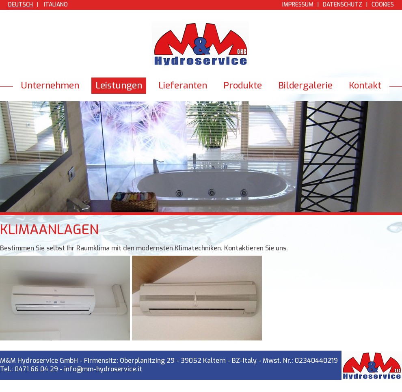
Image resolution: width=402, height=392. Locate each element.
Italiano (56, 5)
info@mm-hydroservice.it (103, 369)
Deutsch (20, 5)
